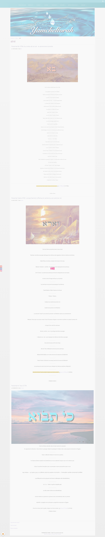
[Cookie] (3, 534)
